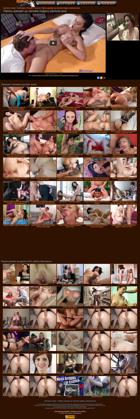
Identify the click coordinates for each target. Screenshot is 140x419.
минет (39, 75)
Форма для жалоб (78, 411)
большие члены (47, 75)
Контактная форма (62, 411)
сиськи (34, 75)
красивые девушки (67, 75)
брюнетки (57, 75)
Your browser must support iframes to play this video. (53, 43)
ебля (76, 75)
